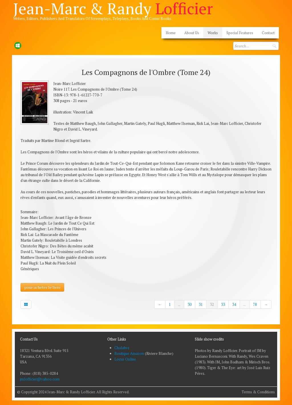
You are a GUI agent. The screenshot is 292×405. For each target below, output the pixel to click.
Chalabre (121, 347)
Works (213, 32)
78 (255, 304)
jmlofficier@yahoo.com (40, 379)
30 (190, 304)
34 (234, 304)
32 (212, 304)
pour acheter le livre (42, 287)
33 (223, 304)
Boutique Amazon (129, 353)
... (179, 304)
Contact (268, 32)
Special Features (239, 32)
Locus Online (125, 359)
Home (171, 32)
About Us (191, 32)
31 (201, 304)
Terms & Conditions (258, 391)
